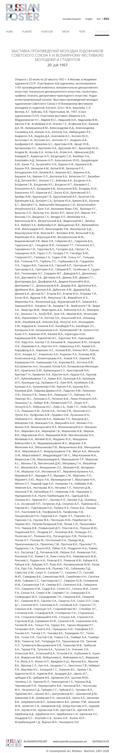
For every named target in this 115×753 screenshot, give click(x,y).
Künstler (47, 31)
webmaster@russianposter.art (70, 741)
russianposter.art (35, 741)
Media (65, 31)
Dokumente (102, 31)
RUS (99, 19)
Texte (82, 31)
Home (9, 31)
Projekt (88, 19)
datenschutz (100, 741)
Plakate (27, 31)
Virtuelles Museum (72, 19)
